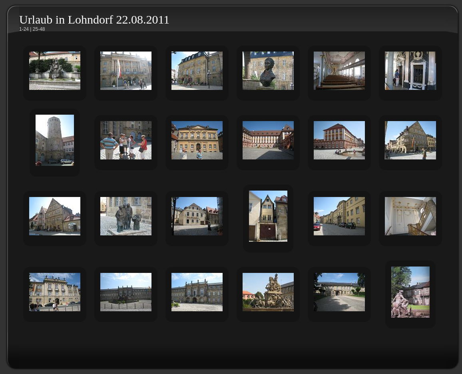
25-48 (39, 29)
